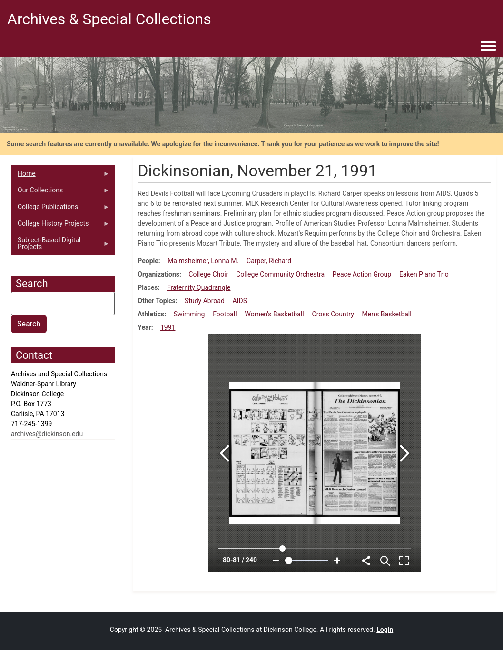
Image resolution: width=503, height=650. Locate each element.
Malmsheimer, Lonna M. (203, 261)
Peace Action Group (362, 274)
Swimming (189, 314)
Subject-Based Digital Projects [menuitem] (60, 245)
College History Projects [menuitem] (60, 226)
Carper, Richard (269, 261)
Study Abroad (205, 301)
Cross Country (333, 314)
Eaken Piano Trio (424, 274)
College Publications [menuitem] (60, 209)
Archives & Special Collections (109, 19)
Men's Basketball (387, 314)
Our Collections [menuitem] (60, 192)
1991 (167, 327)
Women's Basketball (274, 314)
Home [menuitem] (60, 176)
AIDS (240, 301)
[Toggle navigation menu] (488, 46)
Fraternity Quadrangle (199, 287)
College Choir (208, 274)
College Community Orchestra (280, 274)
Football (225, 314)
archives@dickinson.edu (47, 434)
